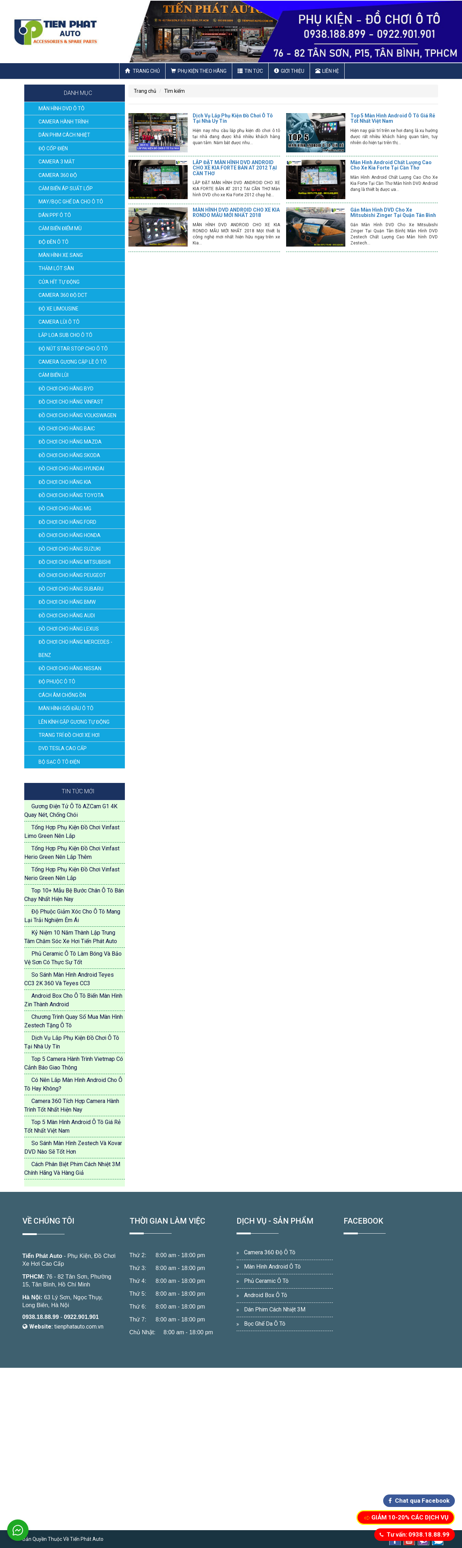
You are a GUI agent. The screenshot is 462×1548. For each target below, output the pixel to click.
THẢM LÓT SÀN (56, 268)
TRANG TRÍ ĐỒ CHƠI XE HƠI (69, 735)
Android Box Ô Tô (265, 1295)
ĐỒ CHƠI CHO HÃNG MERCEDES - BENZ (75, 648)
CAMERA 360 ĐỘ (58, 175)
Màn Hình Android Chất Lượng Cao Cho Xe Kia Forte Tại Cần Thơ (391, 165)
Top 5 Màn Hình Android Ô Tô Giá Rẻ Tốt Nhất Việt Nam (392, 118)
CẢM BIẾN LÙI (53, 375)
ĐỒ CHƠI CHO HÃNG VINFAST (71, 402)
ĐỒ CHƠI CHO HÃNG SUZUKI (70, 549)
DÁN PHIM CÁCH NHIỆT (64, 135)
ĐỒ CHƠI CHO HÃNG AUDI (67, 615)
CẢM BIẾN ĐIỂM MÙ (60, 228)
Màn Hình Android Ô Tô (272, 1266)
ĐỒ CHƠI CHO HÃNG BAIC (67, 428)
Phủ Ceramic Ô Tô (266, 1281)
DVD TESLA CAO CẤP (63, 748)
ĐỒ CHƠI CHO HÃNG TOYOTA (71, 495)
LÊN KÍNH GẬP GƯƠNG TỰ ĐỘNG (74, 722)
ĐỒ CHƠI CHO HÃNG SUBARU (71, 589)
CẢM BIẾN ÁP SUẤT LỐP (66, 188)
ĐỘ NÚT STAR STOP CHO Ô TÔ (73, 348)
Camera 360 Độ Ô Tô (269, 1252)
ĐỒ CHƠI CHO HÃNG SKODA (69, 455)
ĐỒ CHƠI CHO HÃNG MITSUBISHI (75, 562)
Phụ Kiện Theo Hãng (199, 71)
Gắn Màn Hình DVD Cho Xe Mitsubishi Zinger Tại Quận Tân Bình (393, 212)
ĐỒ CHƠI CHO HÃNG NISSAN (70, 668)
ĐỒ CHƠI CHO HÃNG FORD (67, 522)
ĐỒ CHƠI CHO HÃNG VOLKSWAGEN (77, 415)
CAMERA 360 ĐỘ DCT (63, 295)
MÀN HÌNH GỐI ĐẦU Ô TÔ (66, 708)
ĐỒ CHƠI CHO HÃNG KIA (65, 482)
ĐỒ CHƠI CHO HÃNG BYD (66, 388)
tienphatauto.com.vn (78, 1326)
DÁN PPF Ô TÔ (55, 215)
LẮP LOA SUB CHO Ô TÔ (65, 335)
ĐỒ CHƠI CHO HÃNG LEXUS (69, 629)
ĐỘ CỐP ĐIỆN (53, 148)
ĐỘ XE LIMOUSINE (58, 309)
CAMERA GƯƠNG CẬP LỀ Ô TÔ (73, 362)
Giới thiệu (289, 71)
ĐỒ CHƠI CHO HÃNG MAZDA (70, 442)
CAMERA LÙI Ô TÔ (59, 322)
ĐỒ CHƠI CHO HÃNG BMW (67, 602)
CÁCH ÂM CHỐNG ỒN (62, 695)
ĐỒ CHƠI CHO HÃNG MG (65, 508)
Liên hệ (327, 71)
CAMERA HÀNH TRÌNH (63, 122)
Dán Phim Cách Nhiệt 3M (274, 1309)
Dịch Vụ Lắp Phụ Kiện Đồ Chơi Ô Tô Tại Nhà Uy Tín (233, 118)
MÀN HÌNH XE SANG (61, 255)
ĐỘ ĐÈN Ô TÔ (53, 242)
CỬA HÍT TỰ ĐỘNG (59, 282)
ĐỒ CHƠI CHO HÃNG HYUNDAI (71, 468)
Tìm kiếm (174, 91)
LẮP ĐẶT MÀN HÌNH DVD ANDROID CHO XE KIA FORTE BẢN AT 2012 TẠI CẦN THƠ (235, 168)
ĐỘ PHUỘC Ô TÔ (57, 681)
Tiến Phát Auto (42, 1256)
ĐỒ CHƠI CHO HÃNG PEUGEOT (72, 575)
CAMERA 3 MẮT (57, 162)
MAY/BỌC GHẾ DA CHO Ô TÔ (71, 201)
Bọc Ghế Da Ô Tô (264, 1323)
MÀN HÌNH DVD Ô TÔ (62, 108)
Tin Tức (250, 71)
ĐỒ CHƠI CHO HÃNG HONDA (70, 535)
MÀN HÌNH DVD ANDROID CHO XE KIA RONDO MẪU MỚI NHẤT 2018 (236, 212)
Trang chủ (142, 71)
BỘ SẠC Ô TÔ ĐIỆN (59, 762)
